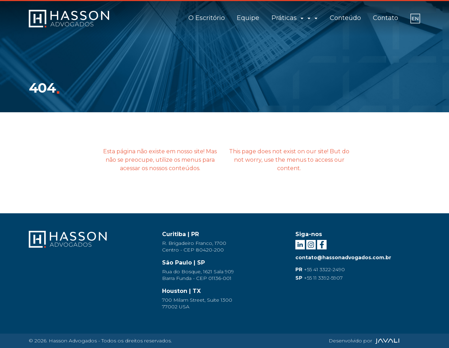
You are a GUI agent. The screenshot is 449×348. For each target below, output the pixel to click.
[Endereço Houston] (224, 299)
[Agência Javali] (386, 340)
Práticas (298, 18)
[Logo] (69, 18)
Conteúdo (345, 18)
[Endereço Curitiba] (224, 242)
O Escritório (213, 18)
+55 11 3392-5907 (319, 278)
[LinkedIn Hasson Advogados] (300, 244)
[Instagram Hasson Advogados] (311, 244)
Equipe (255, 18)
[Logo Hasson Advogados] (68, 244)
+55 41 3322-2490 (320, 269)
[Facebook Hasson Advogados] (322, 244)
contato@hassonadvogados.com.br (343, 257)
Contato (385, 18)
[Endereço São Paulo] (224, 270)
